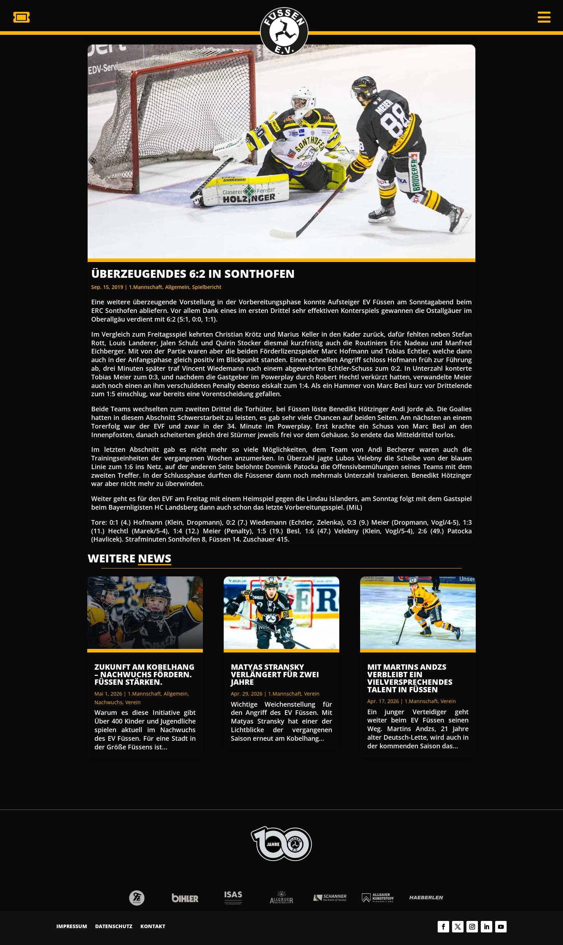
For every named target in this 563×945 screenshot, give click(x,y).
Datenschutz (113, 927)
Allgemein (177, 287)
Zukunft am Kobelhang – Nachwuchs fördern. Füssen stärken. (144, 674)
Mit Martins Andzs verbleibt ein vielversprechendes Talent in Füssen (409, 678)
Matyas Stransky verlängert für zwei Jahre (275, 674)
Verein (133, 702)
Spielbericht (207, 287)
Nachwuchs (108, 702)
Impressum (71, 927)
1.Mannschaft (145, 287)
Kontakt (152, 927)
